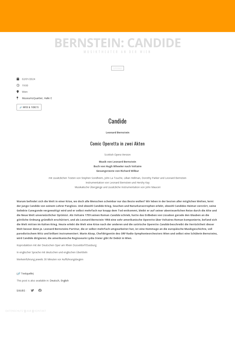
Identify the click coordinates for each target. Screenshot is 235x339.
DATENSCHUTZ (14, 310)
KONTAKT (40, 310)
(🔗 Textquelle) (25, 273)
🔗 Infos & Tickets (29, 107)
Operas (117, 68)
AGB (28, 310)
